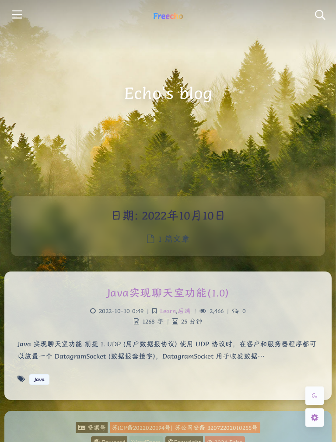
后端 (184, 311)
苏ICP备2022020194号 (141, 428)
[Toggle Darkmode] (314, 395)
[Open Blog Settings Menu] (314, 417)
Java (39, 379)
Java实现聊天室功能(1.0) (168, 292)
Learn (168, 311)
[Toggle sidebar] (16, 15)
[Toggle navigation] (320, 15)
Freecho (168, 15)
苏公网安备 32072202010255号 (216, 428)
